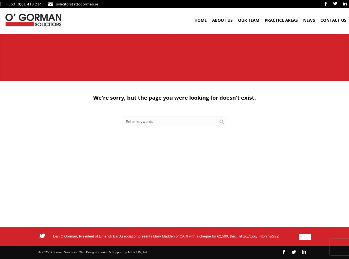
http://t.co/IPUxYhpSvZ (259, 236)
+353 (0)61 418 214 (23, 4)
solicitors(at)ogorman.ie (77, 4)
